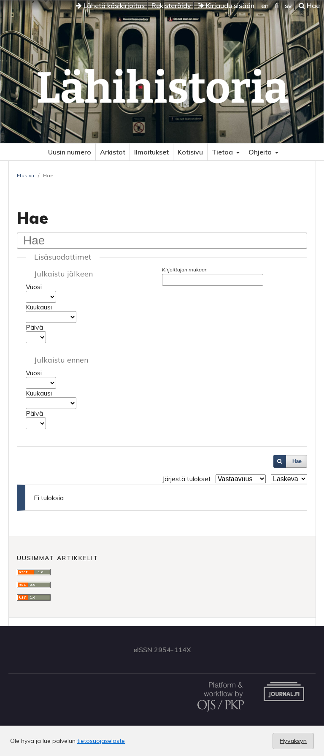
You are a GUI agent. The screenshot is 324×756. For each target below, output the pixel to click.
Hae (309, 5)
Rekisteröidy (171, 5)
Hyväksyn (293, 741)
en (265, 5)
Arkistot (112, 152)
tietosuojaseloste (101, 741)
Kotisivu (190, 152)
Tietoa (223, 152)
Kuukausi (39, 307)
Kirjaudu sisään (226, 5)
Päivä (34, 327)
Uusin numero (69, 152)
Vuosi (34, 286)
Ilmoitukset (151, 152)
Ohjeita (260, 152)
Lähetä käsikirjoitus (110, 5)
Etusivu (25, 175)
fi (277, 5)
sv (288, 5)
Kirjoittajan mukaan (185, 269)
